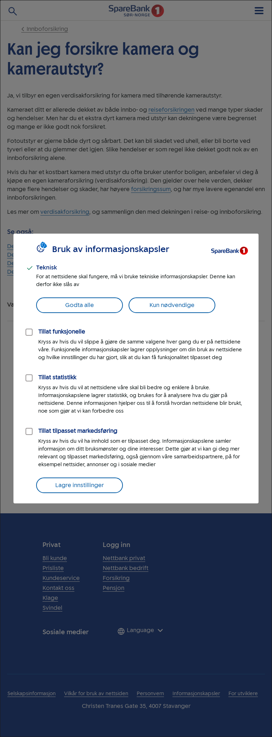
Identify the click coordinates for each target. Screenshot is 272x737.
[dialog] (136, 368)
